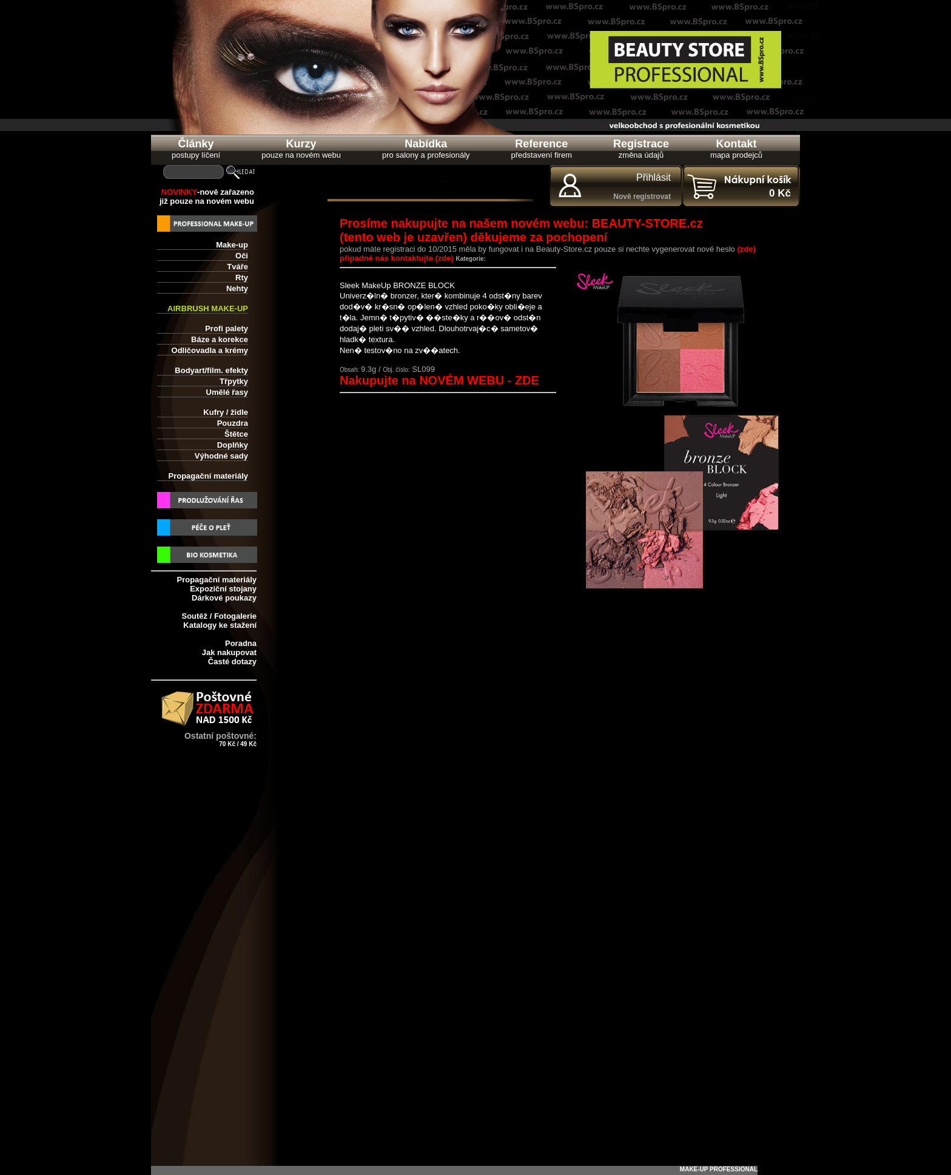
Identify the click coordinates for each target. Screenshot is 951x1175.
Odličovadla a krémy (210, 350)
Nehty (237, 288)
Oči (241, 255)
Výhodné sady (221, 455)
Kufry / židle (225, 412)
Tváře (237, 266)
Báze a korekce (219, 339)
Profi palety (226, 328)
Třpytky (234, 381)
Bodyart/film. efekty (211, 370)
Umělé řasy (227, 392)
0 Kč (780, 193)
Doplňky (232, 444)
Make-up (232, 244)
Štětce (236, 434)
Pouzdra (232, 423)
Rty (241, 277)
